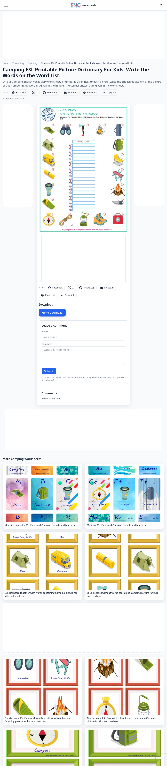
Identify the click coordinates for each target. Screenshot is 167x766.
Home (6, 63)
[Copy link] (109, 92)
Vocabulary (18, 63)
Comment (47, 344)
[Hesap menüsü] (161, 5)
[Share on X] (35, 92)
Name (45, 331)
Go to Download (52, 312)
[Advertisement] (83, 35)
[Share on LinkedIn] (71, 92)
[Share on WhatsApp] (50, 92)
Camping (32, 63)
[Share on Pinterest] (90, 92)
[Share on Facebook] (19, 92)
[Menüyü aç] (6, 5)
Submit (48, 371)
